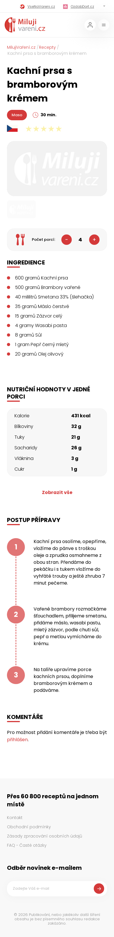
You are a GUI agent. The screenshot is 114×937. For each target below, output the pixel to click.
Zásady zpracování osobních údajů (44, 836)
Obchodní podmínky (29, 827)
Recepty (47, 47)
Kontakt (15, 817)
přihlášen (17, 739)
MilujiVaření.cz (21, 47)
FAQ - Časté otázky (27, 845)
